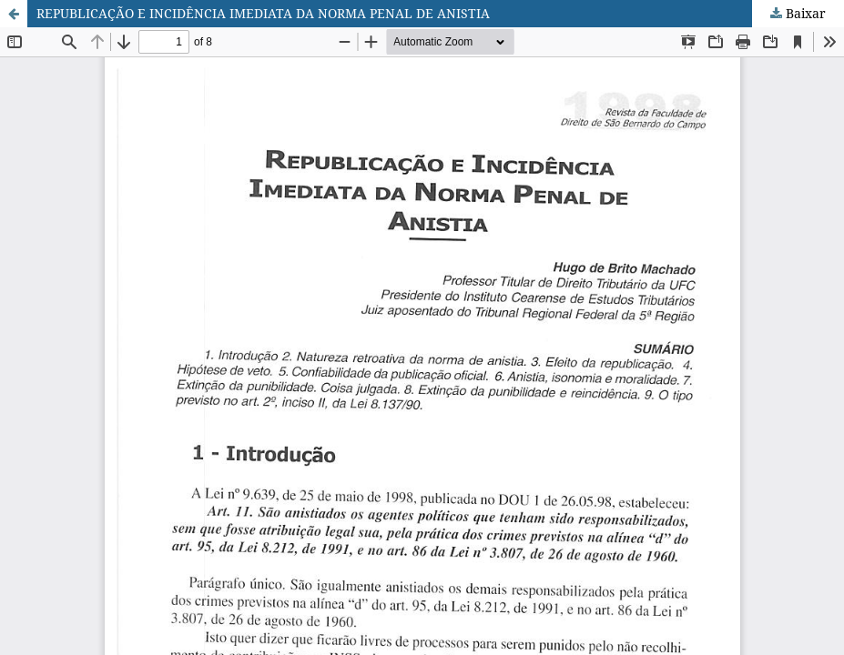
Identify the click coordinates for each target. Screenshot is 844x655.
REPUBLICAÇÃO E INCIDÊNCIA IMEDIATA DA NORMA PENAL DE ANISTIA (263, 13)
